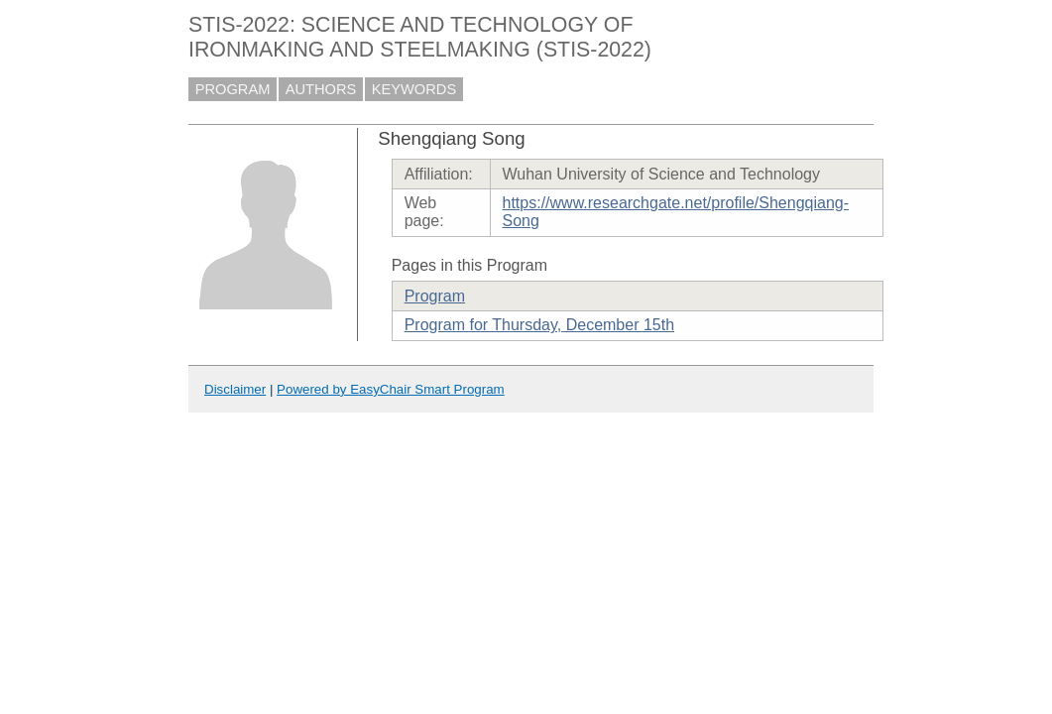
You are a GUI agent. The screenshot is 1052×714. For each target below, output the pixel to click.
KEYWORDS (414, 89)
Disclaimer (235, 389)
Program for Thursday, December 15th (539, 324)
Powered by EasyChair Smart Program (391, 389)
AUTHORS (321, 89)
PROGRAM (233, 89)
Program (435, 296)
